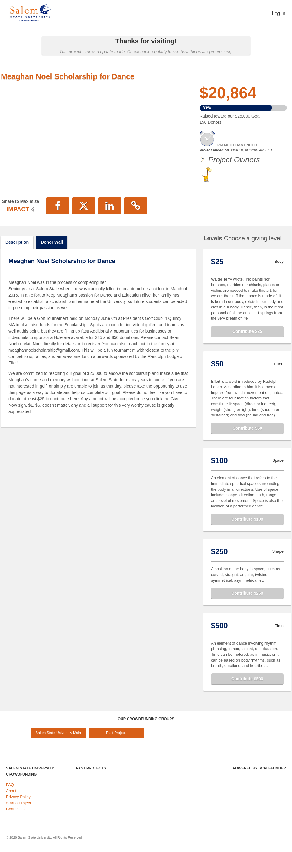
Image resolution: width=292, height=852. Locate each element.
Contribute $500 (247, 678)
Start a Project (18, 803)
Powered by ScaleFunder (259, 768)
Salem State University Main (58, 733)
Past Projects (117, 733)
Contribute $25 (247, 331)
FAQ (10, 784)
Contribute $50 (247, 428)
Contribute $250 (247, 593)
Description (17, 242)
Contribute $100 (247, 519)
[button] (57, 205)
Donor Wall (52, 242)
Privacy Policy (18, 797)
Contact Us (15, 809)
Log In (278, 13)
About (11, 791)
